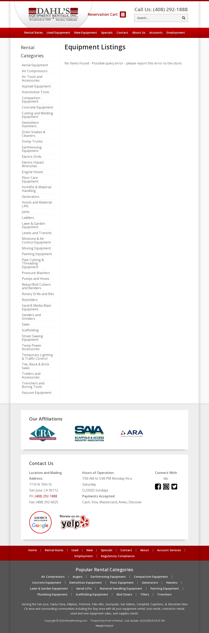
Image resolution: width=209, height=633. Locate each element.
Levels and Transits (37, 233)
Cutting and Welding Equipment (37, 115)
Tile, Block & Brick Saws (35, 366)
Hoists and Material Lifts (37, 204)
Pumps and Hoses (35, 279)
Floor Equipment (122, 582)
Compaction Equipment (31, 99)
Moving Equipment (36, 248)
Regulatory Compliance (118, 556)
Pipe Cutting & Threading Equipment (33, 263)
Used (74, 550)
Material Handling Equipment (121, 588)
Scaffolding (30, 330)
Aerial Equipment (35, 65)
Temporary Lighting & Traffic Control (37, 356)
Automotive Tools (35, 92)
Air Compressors (35, 71)
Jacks (26, 212)
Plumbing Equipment (53, 594)
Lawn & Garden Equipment (33, 225)
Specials (106, 32)
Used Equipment (58, 32)
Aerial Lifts (84, 588)
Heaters (171, 582)
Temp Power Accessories (31, 347)
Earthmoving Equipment (32, 149)
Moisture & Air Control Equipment (36, 240)
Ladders (28, 218)
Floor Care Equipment (30, 179)
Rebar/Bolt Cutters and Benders (36, 286)
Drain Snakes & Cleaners (33, 133)
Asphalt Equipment (36, 86)
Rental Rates (33, 32)
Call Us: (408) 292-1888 (161, 9)
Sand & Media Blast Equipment (36, 307)
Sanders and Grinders (31, 316)
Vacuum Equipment (36, 393)
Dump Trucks (32, 141)
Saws (26, 324)
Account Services (169, 550)
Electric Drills (31, 157)
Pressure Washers (36, 273)
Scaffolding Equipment (92, 594)
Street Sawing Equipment (32, 338)
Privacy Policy (104, 625)
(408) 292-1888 (46, 496)
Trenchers (164, 594)
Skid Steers (124, 594)
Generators (30, 197)
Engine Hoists (32, 172)
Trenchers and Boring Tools (33, 385)
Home (32, 550)
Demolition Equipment (85, 582)
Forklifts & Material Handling (36, 189)
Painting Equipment (37, 254)
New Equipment (85, 32)
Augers (77, 576)
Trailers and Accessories (31, 375)
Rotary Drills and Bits (38, 294)
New (90, 550)
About (138, 32)
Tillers (144, 594)
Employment (176, 32)
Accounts (155, 32)
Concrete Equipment (37, 107)
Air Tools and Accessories (32, 78)
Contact (122, 32)
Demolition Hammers (30, 124)
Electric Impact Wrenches (33, 164)
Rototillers (30, 300)
